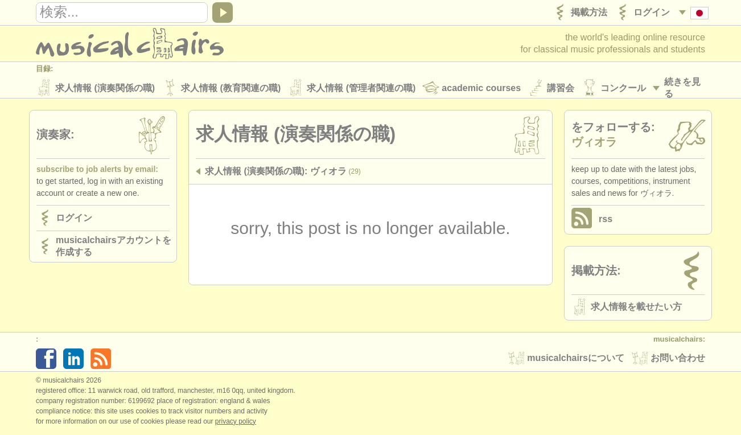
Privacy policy (235, 423)
